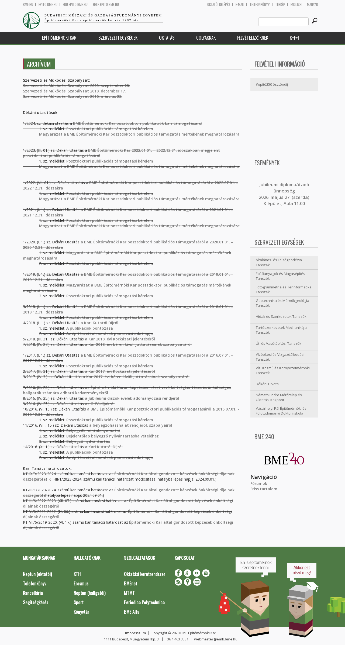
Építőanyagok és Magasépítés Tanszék (280, 276)
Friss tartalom (263, 488)
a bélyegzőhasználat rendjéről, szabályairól (130, 425)
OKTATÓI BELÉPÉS (218, 4)
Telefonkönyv (260, 4)
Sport (79, 602)
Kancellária (33, 592)
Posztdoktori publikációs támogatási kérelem (109, 161)
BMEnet (130, 583)
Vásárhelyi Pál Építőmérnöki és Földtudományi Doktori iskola (281, 411)
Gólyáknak (206, 37)
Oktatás (167, 37)
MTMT (129, 592)
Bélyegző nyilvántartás (88, 441)
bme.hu (28, 4)
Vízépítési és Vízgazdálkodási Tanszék (280, 357)
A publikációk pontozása (89, 328)
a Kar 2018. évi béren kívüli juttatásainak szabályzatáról (138, 344)
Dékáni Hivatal (268, 383)
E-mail (240, 4)
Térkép (280, 4)
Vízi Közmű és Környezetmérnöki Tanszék (283, 370)
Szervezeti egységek (117, 37)
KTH (77, 574)
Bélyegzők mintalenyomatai (93, 430)
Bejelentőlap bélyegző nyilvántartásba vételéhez (112, 436)
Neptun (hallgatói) (89, 592)
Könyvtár (81, 611)
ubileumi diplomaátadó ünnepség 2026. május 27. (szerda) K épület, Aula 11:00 (284, 194)
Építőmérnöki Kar (59, 37)
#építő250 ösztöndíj (272, 84)
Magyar (312, 4)
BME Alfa (131, 611)
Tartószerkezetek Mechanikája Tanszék (281, 330)
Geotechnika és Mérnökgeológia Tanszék (282, 303)
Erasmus (81, 583)
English (296, 4)
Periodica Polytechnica (144, 602)
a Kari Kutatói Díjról (99, 322)
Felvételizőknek (252, 37)
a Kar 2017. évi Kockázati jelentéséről (120, 371)
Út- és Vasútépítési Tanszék (278, 343)
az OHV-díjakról (100, 403)
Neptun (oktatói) (37, 574)
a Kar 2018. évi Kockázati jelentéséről (120, 339)
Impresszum (135, 632)
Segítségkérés (35, 602)
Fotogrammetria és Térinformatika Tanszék (284, 290)
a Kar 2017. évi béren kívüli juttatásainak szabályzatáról (136, 376)
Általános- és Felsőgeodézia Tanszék (279, 262)
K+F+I (294, 37)
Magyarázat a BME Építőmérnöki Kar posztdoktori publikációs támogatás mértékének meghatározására (131, 166)
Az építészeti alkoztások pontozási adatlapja (109, 333)
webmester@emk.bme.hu (215, 639)
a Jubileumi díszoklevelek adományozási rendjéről (132, 398)
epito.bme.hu (48, 4)
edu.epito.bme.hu (75, 4)
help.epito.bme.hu (106, 4)
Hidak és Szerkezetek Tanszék (281, 316)
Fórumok (258, 483)
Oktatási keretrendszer (144, 574)
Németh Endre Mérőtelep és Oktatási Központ (279, 397)
